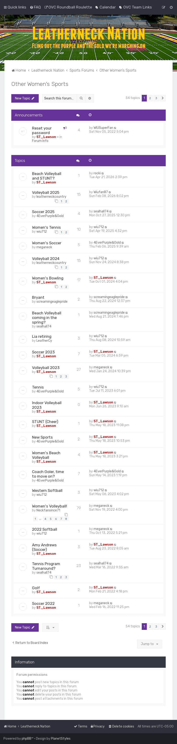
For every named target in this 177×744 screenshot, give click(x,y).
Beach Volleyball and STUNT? (46, 175)
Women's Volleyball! (49, 506)
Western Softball (47, 490)
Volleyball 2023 (45, 367)
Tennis (38, 387)
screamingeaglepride (52, 302)
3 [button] (156, 98)
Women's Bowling (47, 278)
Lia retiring (41, 336)
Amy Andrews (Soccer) (44, 547)
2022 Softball (44, 529)
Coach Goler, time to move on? (48, 474)
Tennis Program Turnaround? (46, 566)
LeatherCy (44, 341)
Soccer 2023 (43, 352)
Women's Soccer (46, 243)
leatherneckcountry (51, 197)
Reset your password (42, 130)
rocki (97, 173)
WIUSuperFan (103, 128)
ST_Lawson (46, 137)
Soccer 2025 (43, 211)
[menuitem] (35, 7)
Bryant (38, 297)
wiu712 (41, 232)
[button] (163, 98)
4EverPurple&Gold (50, 216)
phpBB (26, 739)
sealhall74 (101, 211)
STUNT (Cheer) (45, 421)
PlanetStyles (61, 739)
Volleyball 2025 (45, 192)
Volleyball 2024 (45, 258)
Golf (36, 588)
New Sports (42, 437)
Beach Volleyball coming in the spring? (46, 317)
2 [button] (150, 98)
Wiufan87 (101, 192)
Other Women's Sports (39, 83)
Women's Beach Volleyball (46, 455)
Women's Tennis (46, 227)
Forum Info (40, 141)
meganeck (44, 247)
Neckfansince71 (48, 510)
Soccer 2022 (43, 603)
